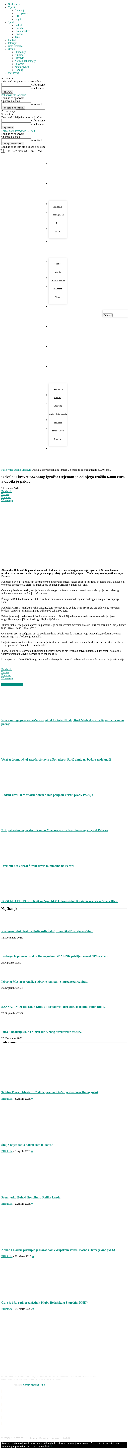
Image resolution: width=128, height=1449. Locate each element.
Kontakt (66, 1438)
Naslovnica (14, 4)
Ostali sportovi (22, 31)
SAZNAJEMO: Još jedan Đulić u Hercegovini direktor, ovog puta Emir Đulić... (53, 1006)
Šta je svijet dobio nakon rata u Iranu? (27, 1144)
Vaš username (38, 84)
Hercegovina (21, 13)
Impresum (55, 1438)
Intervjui (12, 43)
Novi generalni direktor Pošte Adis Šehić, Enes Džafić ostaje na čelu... (47, 931)
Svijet (18, 19)
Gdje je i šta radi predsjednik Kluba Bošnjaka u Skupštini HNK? (44, 1302)
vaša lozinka (37, 88)
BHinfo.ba (6, 1098)
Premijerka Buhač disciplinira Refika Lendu (31, 1197)
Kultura (19, 54)
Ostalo (11, 49)
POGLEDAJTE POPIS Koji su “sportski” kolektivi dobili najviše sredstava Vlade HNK (59, 901)
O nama (33, 1438)
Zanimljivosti (22, 66)
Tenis (17, 37)
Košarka (19, 28)
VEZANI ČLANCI (12, 684)
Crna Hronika (15, 46)
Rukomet (19, 34)
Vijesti (11, 7)
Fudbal (18, 25)
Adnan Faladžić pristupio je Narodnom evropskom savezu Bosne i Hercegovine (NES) (58, 1250)
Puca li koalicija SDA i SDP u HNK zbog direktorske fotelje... (41, 1032)
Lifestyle (19, 57)
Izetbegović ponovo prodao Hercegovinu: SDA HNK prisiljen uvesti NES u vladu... (56, 956)
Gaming (19, 69)
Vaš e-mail (36, 104)
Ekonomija (20, 52)
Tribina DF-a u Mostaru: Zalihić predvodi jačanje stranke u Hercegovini (49, 1092)
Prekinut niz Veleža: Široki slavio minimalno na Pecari (37, 866)
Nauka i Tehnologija (25, 60)
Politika (12, 40)
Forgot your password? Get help (18, 130)
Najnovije (20, 10)
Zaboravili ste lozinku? (13, 95)
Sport (11, 22)
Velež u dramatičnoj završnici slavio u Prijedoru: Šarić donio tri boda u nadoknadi (56, 759)
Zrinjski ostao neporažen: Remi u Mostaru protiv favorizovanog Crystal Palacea (54, 830)
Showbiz (19, 63)
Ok (51, 1446)
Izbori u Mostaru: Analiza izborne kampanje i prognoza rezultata (44, 981)
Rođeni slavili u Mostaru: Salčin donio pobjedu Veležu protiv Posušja (47, 795)
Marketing (13, 72)
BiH (17, 16)
